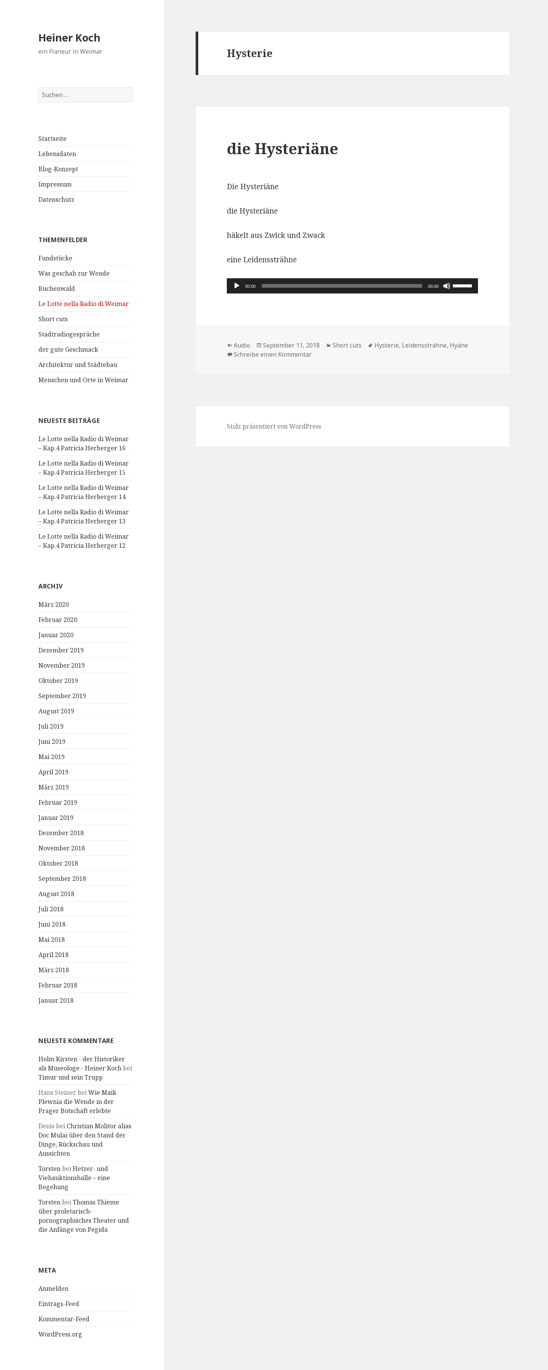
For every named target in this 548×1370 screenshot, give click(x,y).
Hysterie (386, 345)
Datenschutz (56, 199)
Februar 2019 (57, 802)
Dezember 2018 (61, 833)
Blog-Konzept (58, 169)
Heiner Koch (69, 37)
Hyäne (459, 345)
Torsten (49, 1168)
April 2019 (53, 772)
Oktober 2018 (58, 863)
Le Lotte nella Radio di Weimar (83, 304)
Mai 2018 (51, 939)
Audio (242, 345)
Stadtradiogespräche (69, 334)
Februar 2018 (57, 985)
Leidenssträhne (424, 345)
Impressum (55, 184)
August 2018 (56, 894)
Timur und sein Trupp (70, 1077)
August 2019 (56, 711)
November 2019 (61, 665)
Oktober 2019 (58, 680)
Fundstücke (55, 258)
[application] (352, 285)
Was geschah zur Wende (74, 273)
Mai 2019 (51, 757)
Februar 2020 (57, 620)
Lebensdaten (57, 154)
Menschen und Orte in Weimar (83, 380)
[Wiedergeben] (237, 286)
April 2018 (53, 955)
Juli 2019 (51, 726)
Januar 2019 (55, 817)
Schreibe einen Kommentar (273, 354)
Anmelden (53, 1288)
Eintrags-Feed (58, 1304)
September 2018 (62, 878)
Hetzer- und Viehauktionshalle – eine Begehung (74, 1177)
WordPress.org (60, 1334)
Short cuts (53, 319)
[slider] (342, 286)
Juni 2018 (51, 924)
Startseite (52, 138)
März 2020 (53, 604)
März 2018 (53, 970)
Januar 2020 (55, 635)
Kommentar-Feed (63, 1319)
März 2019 (53, 787)
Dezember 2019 (61, 650)
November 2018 (61, 848)
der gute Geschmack (68, 349)
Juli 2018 (51, 909)
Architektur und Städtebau (77, 364)
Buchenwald (56, 288)
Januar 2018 (55, 1000)
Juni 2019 (51, 741)
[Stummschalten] (447, 286)
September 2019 (62, 696)
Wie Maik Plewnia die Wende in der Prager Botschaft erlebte (77, 1101)
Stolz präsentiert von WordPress (274, 426)
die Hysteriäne (282, 148)
